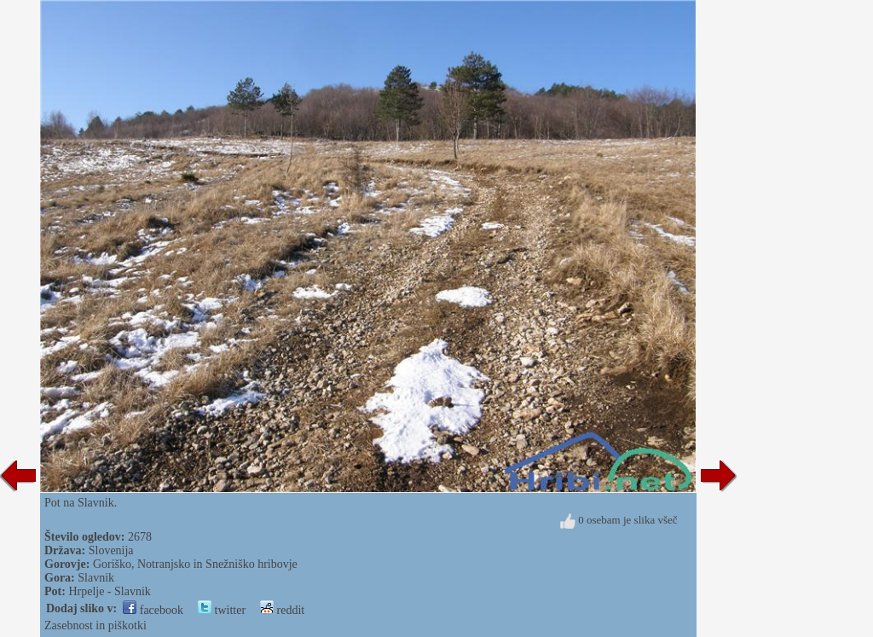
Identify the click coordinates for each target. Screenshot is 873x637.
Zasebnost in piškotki (95, 625)
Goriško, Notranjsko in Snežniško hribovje (195, 564)
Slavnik (96, 577)
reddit (282, 610)
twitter (222, 610)
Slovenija (111, 550)
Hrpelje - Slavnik (109, 591)
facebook (153, 610)
